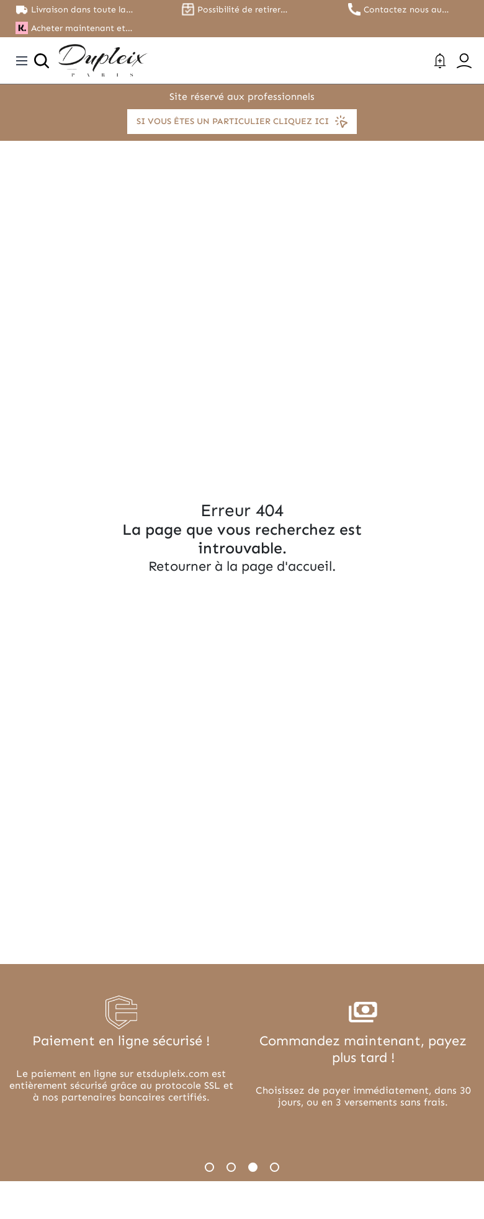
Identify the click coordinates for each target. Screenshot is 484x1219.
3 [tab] (253, 1167)
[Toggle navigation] (21, 60)
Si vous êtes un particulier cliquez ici (242, 121)
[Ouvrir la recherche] (41, 60)
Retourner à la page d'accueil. (242, 566)
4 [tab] (274, 1167)
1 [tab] (209, 1167)
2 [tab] (231, 1167)
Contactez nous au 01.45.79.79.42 (403, 9)
